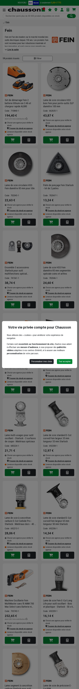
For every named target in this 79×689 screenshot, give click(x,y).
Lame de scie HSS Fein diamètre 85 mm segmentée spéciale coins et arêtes (57, 270)
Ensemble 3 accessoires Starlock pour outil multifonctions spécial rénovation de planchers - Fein (20, 270)
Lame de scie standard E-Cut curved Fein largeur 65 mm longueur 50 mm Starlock (57, 520)
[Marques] (3, 22)
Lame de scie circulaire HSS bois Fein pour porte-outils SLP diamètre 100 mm (58, 103)
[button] (20, 128)
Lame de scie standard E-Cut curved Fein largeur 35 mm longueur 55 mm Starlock (57, 438)
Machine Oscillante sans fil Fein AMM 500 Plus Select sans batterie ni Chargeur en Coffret (20, 353)
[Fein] (7, 22)
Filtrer (38, 58)
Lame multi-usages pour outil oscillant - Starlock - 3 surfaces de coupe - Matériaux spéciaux (20, 438)
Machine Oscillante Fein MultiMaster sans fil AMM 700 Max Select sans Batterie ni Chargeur (19, 603)
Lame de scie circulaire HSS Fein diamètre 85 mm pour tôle (20, 187)
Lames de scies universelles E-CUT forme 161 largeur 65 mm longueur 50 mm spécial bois (58, 353)
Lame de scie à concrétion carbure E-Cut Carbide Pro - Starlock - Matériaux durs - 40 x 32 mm (20, 521)
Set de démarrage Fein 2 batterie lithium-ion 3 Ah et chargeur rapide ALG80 (18, 103)
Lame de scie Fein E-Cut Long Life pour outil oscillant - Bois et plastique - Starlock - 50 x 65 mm (58, 603)
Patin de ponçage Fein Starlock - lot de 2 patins (58, 187)
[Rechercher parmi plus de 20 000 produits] (35, 16)
